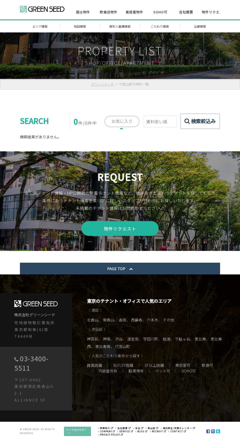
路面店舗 (94, 365)
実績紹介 (106, 428)
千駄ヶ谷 (182, 339)
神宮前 (92, 339)
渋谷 (119, 339)
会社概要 (186, 11)
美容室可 (182, 365)
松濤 (166, 339)
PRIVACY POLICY (111, 434)
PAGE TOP (120, 268)
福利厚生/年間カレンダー (179, 428)
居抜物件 (83, 11)
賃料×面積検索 (120, 26)
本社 (139, 428)
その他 (168, 320)
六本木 (152, 320)
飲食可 (207, 365)
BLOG (142, 431)
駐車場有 (136, 371)
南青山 (108, 320)
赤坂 (122, 320)
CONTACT (178, 431)
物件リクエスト (214, 11)
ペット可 (162, 371)
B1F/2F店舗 (123, 365)
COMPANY (107, 431)
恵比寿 (200, 339)
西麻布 (136, 320)
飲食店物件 (108, 11)
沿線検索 (200, 26)
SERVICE (126, 431)
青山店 (153, 428)
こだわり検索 (160, 26)
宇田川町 (150, 339)
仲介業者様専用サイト (76, 431)
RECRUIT (159, 431)
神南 (106, 339)
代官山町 (122, 346)
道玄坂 (133, 339)
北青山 (92, 320)
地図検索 (80, 26)
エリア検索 (40, 26)
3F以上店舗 (154, 365)
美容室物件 (134, 11)
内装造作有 (107, 371)
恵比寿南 (102, 346)
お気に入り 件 (122, 122)
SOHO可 (160, 11)
